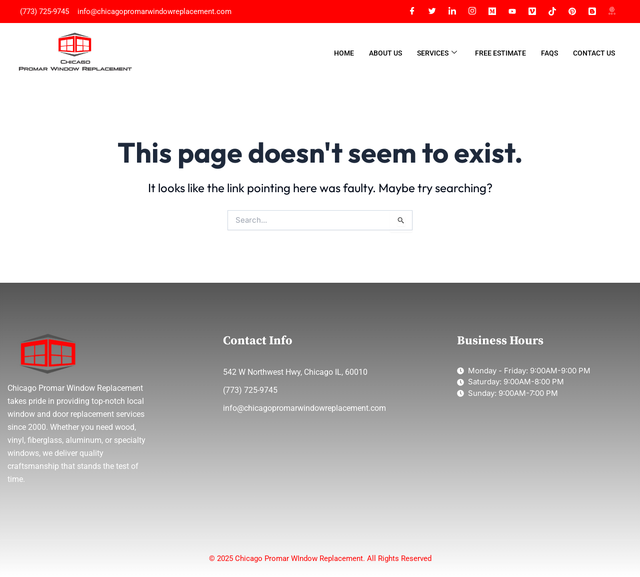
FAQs (549, 53)
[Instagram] (472, 11)
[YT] (512, 11)
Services (437, 53)
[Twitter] (432, 11)
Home (344, 53)
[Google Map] (612, 11)
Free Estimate (500, 53)
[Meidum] (492, 11)
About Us (385, 53)
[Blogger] (592, 11)
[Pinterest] (572, 11)
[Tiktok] (552, 11)
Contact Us (594, 53)
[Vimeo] (532, 11)
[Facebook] (412, 11)
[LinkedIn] (452, 11)
